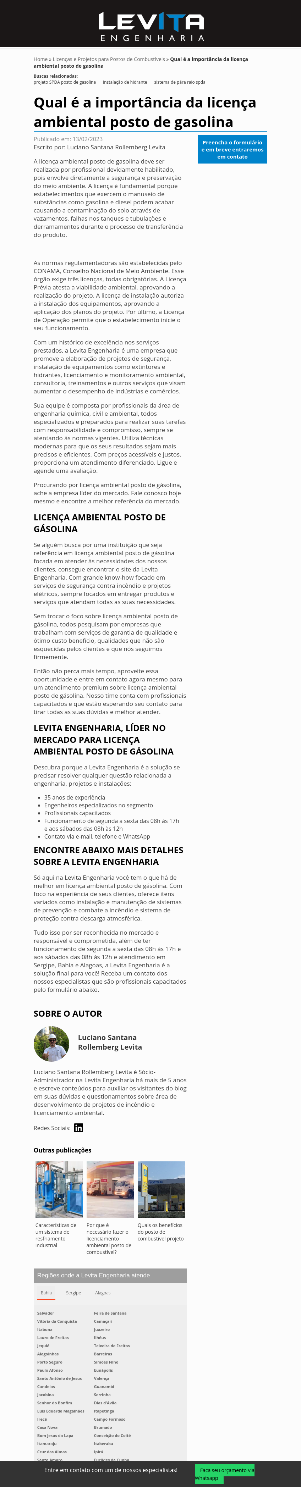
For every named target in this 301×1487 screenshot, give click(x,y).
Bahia (46, 1295)
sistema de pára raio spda (180, 84)
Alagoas (102, 1295)
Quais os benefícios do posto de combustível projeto (161, 1233)
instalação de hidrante (125, 84)
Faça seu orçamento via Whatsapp (225, 1474)
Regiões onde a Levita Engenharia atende (93, 1277)
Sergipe (73, 1295)
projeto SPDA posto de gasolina (65, 84)
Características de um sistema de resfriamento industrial (55, 1236)
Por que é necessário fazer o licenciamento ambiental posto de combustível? (109, 1240)
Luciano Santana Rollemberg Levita (116, 149)
